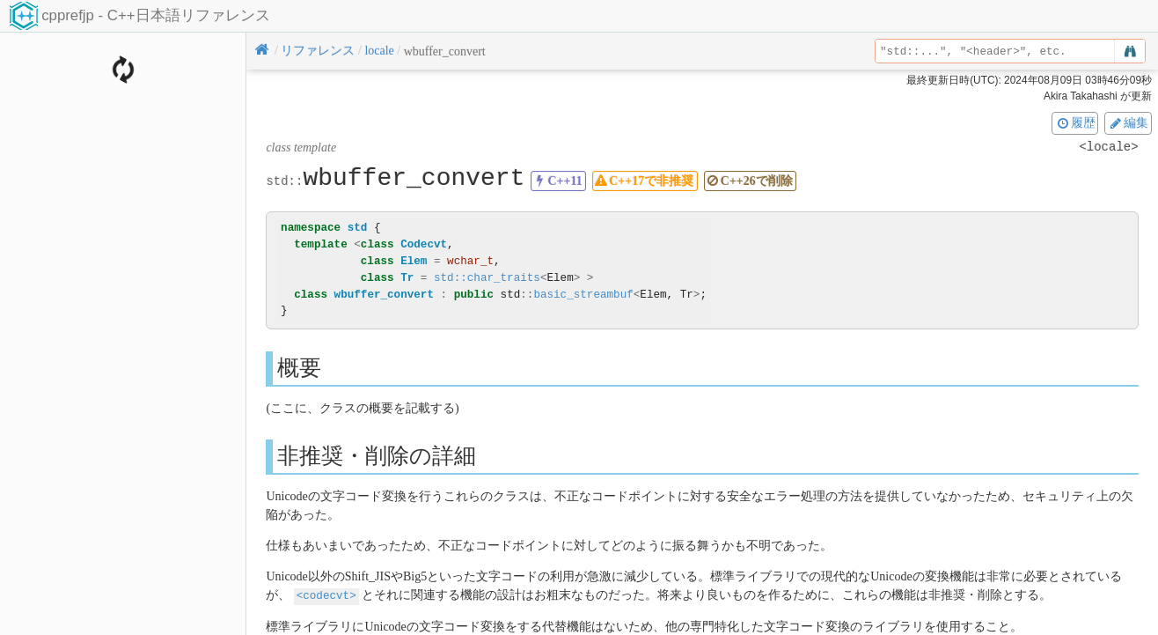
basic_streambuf (583, 294)
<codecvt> (326, 594)
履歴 (1075, 122)
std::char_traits (487, 277)
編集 (1128, 122)
